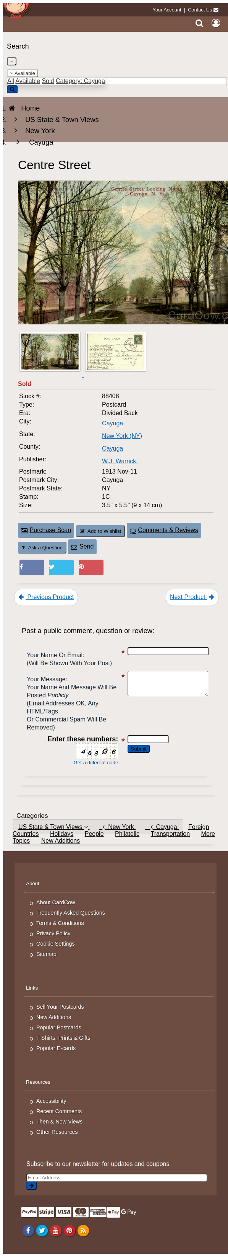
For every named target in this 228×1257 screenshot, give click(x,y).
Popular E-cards (56, 1048)
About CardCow (55, 902)
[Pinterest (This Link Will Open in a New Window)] (91, 567)
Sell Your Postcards (60, 1007)
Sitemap (46, 954)
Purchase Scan (46, 530)
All (10, 81)
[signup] (31, 1186)
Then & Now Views (59, 1122)
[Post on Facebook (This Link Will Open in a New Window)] (31, 567)
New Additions (60, 840)
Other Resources (57, 1132)
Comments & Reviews (164, 530)
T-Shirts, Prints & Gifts (63, 1038)
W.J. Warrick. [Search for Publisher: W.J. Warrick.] (120, 461)
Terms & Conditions (60, 923)
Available (22, 73)
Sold (48, 81)
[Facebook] (28, 1230)
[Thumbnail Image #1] (51, 374)
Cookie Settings (55, 944)
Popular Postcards (58, 1027)
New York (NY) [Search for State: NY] (122, 436)
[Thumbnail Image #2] (116, 374)
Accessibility (51, 1101)
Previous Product (46, 597)
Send (82, 546)
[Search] (200, 23)
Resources (38, 1082)
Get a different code (92, 762)
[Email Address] (116, 1178)
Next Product (192, 597)
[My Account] (216, 23)
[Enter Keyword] (117, 81)
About (32, 883)
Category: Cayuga (80, 81)
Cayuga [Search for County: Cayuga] (112, 448)
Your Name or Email (54, 655)
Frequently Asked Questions (70, 913)
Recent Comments (59, 1111)
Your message (46, 679)
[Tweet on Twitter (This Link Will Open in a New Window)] (61, 567)
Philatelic (127, 833)
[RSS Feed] (83, 1230)
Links (32, 988)
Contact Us (200, 10)
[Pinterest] (69, 1230)
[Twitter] (42, 1230)
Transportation (170, 833)
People (94, 833)
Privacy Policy (53, 933)
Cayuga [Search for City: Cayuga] (112, 423)
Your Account (167, 10)
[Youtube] (55, 1230)
